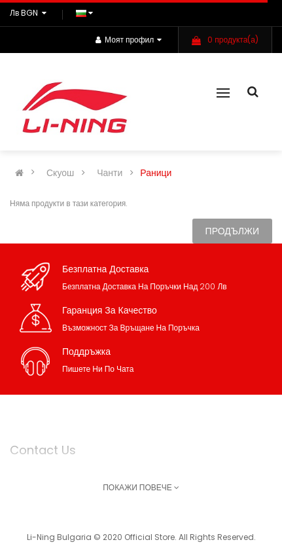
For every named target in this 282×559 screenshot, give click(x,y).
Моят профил (129, 39)
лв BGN (30, 12)
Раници (155, 173)
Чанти (109, 173)
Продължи (232, 231)
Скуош (60, 173)
